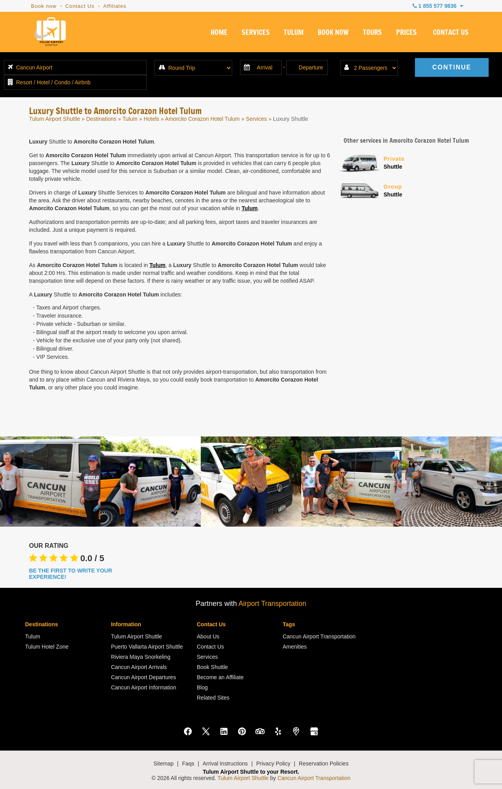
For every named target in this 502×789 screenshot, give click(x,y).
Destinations (101, 119)
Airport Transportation (272, 603)
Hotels (151, 119)
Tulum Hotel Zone (47, 647)
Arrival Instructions (225, 763)
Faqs (188, 763)
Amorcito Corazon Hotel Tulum (202, 119)
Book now (43, 6)
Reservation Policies (324, 763)
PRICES (406, 32)
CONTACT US (451, 32)
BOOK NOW (333, 32)
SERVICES (256, 32)
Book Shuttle (212, 667)
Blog (202, 687)
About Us (208, 636)
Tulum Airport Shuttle (54, 119)
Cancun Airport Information (143, 687)
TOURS (372, 32)
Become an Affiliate (220, 677)
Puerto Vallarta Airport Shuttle (147, 647)
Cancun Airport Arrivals (139, 667)
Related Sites (213, 697)
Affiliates (114, 6)
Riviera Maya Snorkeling (141, 657)
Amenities (295, 647)
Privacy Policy (273, 763)
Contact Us (80, 6)
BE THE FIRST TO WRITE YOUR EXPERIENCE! (70, 573)
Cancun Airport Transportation (319, 636)
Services (256, 119)
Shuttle (428, 162)
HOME (219, 32)
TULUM (294, 32)
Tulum (129, 119)
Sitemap (163, 763)
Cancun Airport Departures (143, 677)
